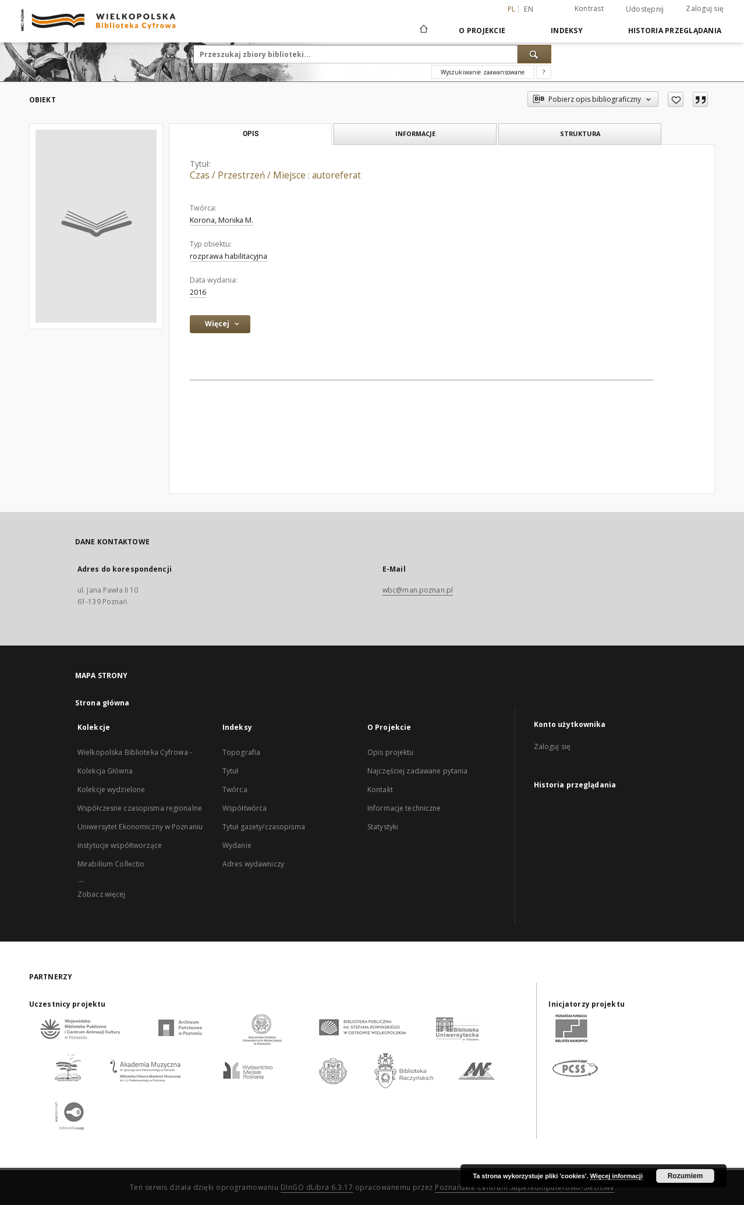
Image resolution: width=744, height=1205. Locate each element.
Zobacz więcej (101, 894)
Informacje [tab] (415, 133)
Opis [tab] (250, 134)
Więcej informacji (616, 1175)
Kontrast (589, 8)
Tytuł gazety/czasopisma (263, 827)
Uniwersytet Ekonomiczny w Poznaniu (140, 827)
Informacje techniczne (404, 808)
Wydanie (236, 845)
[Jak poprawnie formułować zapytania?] (543, 72)
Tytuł (230, 771)
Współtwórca (244, 808)
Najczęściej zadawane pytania (417, 771)
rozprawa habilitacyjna (228, 256)
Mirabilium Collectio (110, 864)
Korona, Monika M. (221, 220)
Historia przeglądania (674, 30)
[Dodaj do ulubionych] (675, 99)
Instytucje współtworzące (119, 845)
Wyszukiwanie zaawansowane (483, 72)
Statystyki (382, 827)
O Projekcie (482, 30)
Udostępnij (645, 9)
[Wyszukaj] (534, 54)
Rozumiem (685, 1176)
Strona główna (102, 703)
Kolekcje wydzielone (111, 789)
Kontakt (380, 789)
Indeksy (567, 30)
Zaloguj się (705, 8)
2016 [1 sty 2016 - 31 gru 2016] (198, 292)
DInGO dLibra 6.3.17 (317, 1187)
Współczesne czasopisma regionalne (139, 808)
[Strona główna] (423, 30)
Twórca (234, 789)
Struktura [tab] (580, 133)
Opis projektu (390, 752)
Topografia (241, 752)
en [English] (528, 9)
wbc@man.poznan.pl (417, 590)
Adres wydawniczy (253, 864)
